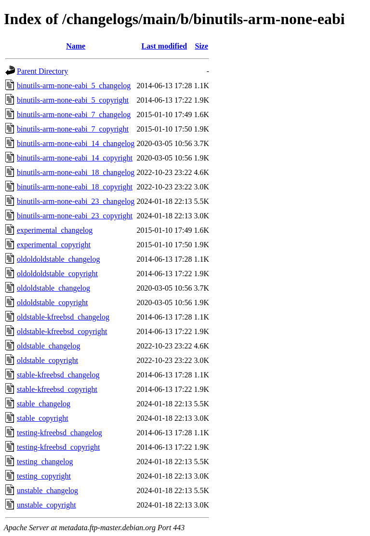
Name (75, 46)
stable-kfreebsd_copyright (57, 389)
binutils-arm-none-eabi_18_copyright (74, 187)
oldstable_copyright (47, 360)
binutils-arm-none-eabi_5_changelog (74, 85)
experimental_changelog (54, 230)
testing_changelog (45, 461)
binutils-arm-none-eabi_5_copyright (73, 100)
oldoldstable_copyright (52, 302)
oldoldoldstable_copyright (57, 273)
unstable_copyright (46, 505)
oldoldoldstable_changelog (58, 259)
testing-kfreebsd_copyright (58, 447)
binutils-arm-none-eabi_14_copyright (74, 158)
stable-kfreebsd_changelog (58, 375)
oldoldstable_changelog (53, 288)
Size (201, 46)
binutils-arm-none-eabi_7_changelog (74, 114)
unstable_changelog (47, 490)
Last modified (164, 46)
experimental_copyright (54, 245)
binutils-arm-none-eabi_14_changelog (75, 143)
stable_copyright (42, 418)
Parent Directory (42, 71)
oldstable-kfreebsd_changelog (63, 317)
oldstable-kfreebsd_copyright (62, 331)
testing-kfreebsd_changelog (59, 433)
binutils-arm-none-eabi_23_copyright (74, 216)
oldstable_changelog (48, 346)
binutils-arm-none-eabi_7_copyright (73, 129)
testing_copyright (44, 476)
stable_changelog (43, 404)
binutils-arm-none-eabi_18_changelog (75, 172)
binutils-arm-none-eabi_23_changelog (75, 201)
